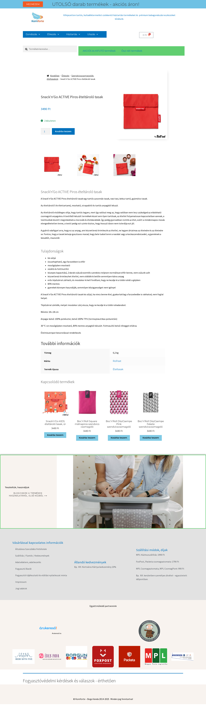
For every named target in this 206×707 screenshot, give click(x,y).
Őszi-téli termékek (131, 51)
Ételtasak (118, 369)
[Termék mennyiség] (45, 131)
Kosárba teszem (63, 131)
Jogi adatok (21, 588)
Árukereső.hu (56, 633)
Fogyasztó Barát (23, 568)
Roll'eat (117, 361)
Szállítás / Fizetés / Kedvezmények (32, 555)
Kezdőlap (54, 75)
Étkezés (53, 34)
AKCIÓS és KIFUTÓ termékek (99, 51)
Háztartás (73, 34)
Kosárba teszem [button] (55, 435)
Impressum (20, 581)
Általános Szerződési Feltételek (31, 549)
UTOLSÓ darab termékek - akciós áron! (95, 4)
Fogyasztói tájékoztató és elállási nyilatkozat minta (41, 575)
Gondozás (33, 34)
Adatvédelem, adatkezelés (28, 562)
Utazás (92, 34)
